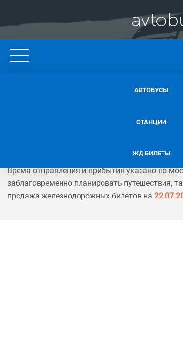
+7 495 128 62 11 (135, 54)
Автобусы (78, 88)
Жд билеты (78, 148)
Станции (77, 118)
